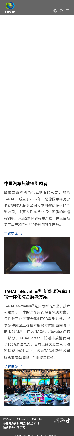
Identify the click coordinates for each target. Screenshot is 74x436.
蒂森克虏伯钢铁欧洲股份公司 (21, 423)
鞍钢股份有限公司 (14, 427)
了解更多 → (13, 234)
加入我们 (22, 419)
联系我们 (8, 419)
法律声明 (36, 419)
